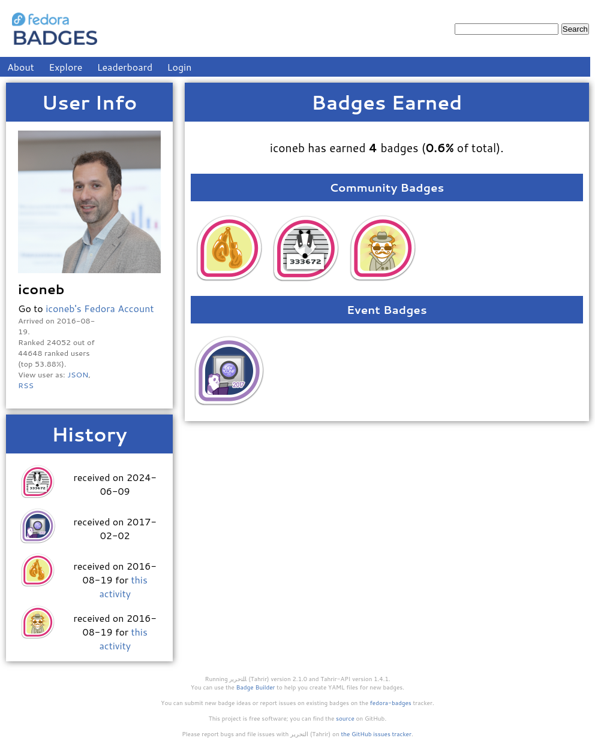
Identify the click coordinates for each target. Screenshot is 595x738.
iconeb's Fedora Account (100, 308)
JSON (77, 374)
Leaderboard (125, 67)
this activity (123, 586)
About (20, 67)
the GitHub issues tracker (376, 734)
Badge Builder (255, 687)
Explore (65, 67)
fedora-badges (390, 702)
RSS (26, 385)
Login (179, 67)
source (345, 718)
